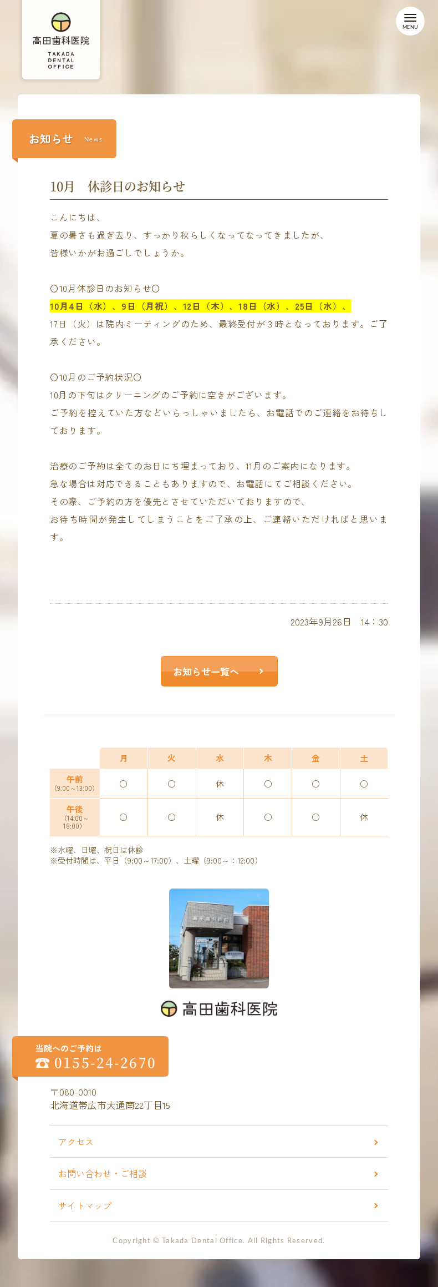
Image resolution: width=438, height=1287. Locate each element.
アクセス (76, 1141)
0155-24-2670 (105, 1062)
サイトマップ (84, 1205)
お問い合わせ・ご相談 (102, 1173)
